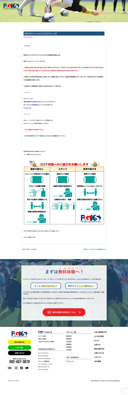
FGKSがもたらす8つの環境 (46, 341)
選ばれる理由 (42, 339)
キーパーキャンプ (43, 369)
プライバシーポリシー (14, 381)
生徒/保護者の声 (100, 332)
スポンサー (98, 357)
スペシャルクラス (43, 356)
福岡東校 (69, 339)
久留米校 (69, 341)
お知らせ (97, 344)
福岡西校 (69, 344)
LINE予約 (19, 347)
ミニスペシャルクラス (44, 358)
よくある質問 (99, 336)
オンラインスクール (44, 367)
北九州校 (69, 350)
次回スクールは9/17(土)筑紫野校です (94, 249)
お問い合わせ (20, 353)
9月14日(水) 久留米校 (29, 249)
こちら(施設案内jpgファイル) (36, 105)
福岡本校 (69, 336)
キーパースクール (43, 353)
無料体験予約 (19, 342)
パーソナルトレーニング (45, 364)
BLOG (96, 340)
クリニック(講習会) (44, 361)
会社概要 (97, 361)
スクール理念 (42, 336)
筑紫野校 (69, 347)
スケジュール (70, 361)
